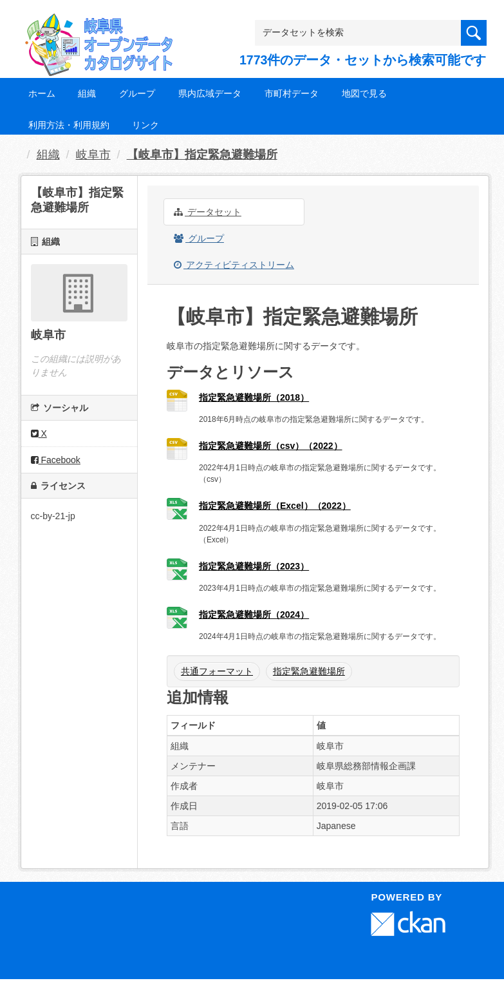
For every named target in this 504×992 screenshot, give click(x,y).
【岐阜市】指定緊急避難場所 (202, 154)
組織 (87, 93)
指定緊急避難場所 (309, 671)
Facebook (55, 460)
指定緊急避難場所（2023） (254, 566)
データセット (207, 212)
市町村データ (292, 93)
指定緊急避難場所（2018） (254, 397)
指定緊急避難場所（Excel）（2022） (275, 506)
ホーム (41, 93)
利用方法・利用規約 (68, 125)
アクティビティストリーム (234, 265)
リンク (145, 125)
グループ (137, 93)
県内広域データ (209, 93)
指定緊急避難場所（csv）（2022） (270, 446)
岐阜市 (93, 154)
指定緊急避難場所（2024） (254, 614)
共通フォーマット (217, 671)
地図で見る (364, 93)
